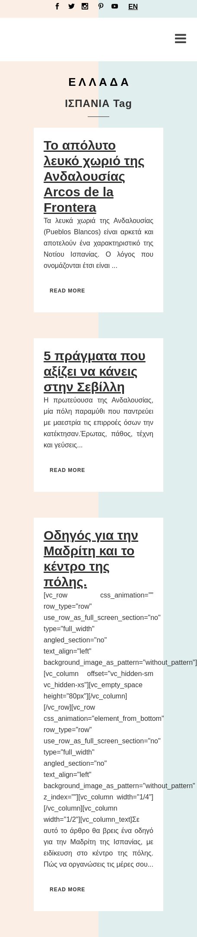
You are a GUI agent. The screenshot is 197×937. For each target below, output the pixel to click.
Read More (67, 291)
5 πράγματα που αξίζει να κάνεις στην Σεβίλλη (95, 371)
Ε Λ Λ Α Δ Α (98, 81)
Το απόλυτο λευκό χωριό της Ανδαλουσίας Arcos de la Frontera (94, 176)
